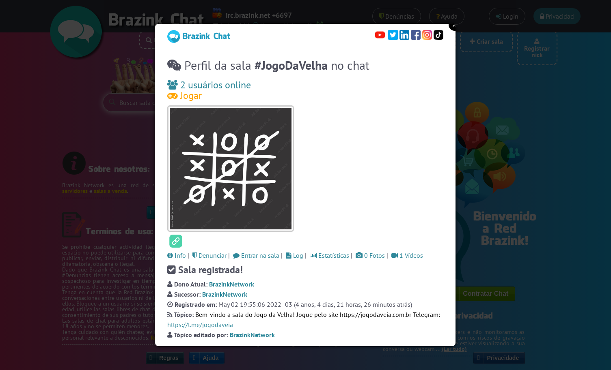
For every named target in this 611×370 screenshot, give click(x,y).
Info (176, 255)
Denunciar (209, 255)
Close (455, 25)
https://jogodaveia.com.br (375, 314)
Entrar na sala (256, 255)
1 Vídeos (407, 255)
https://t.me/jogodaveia (200, 325)
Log (294, 255)
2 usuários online (209, 85)
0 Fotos (370, 255)
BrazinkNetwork (231, 284)
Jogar (184, 95)
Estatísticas (329, 255)
